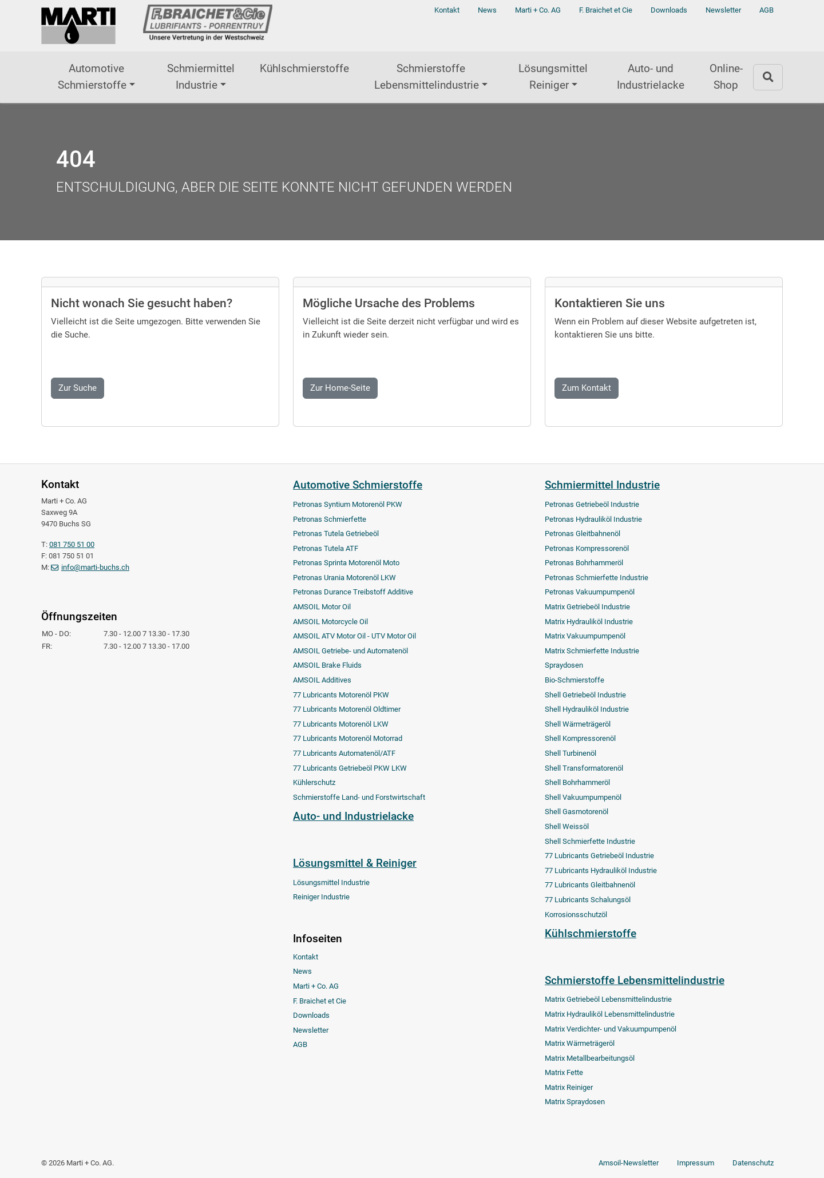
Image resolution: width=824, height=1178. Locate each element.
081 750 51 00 (71, 544)
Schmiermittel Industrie (201, 77)
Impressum (695, 1163)
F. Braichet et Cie (605, 10)
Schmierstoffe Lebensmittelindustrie (426, 77)
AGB (766, 10)
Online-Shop (726, 77)
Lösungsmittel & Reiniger (355, 863)
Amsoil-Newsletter (629, 1163)
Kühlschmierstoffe (304, 68)
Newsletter (723, 10)
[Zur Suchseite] (768, 77)
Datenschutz (753, 1163)
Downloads (669, 10)
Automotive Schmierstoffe (92, 77)
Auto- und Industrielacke (650, 77)
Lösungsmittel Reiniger (553, 77)
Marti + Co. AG (538, 10)
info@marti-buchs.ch (95, 567)
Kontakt (446, 10)
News (487, 10)
